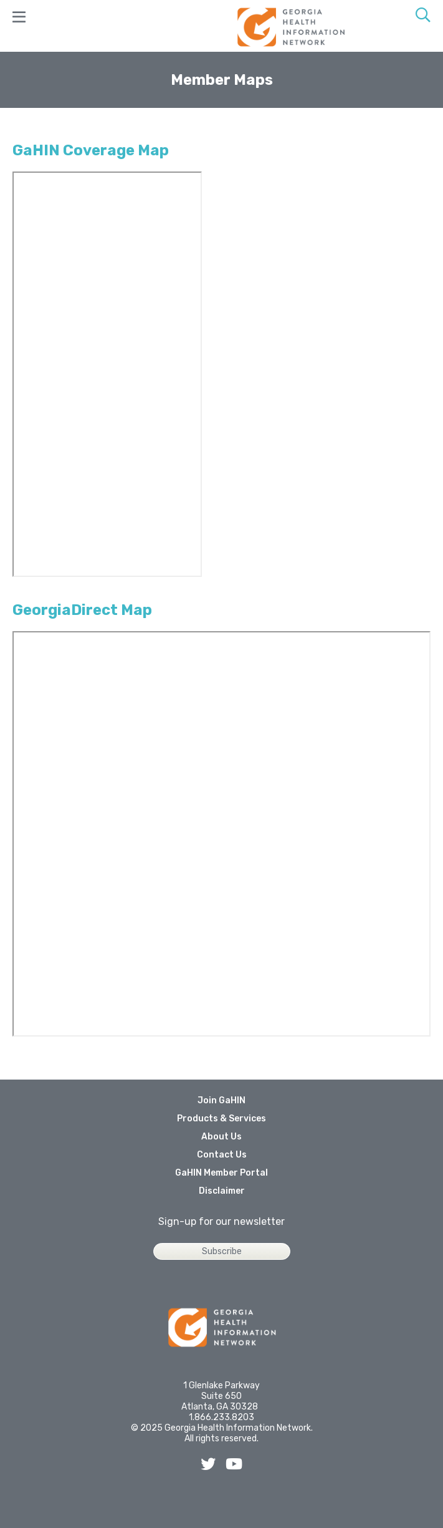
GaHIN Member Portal (221, 1173)
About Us (221, 1136)
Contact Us (222, 1154)
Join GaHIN (221, 1100)
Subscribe (222, 1251)
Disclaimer (222, 1191)
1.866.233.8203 (221, 1417)
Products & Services (221, 1118)
